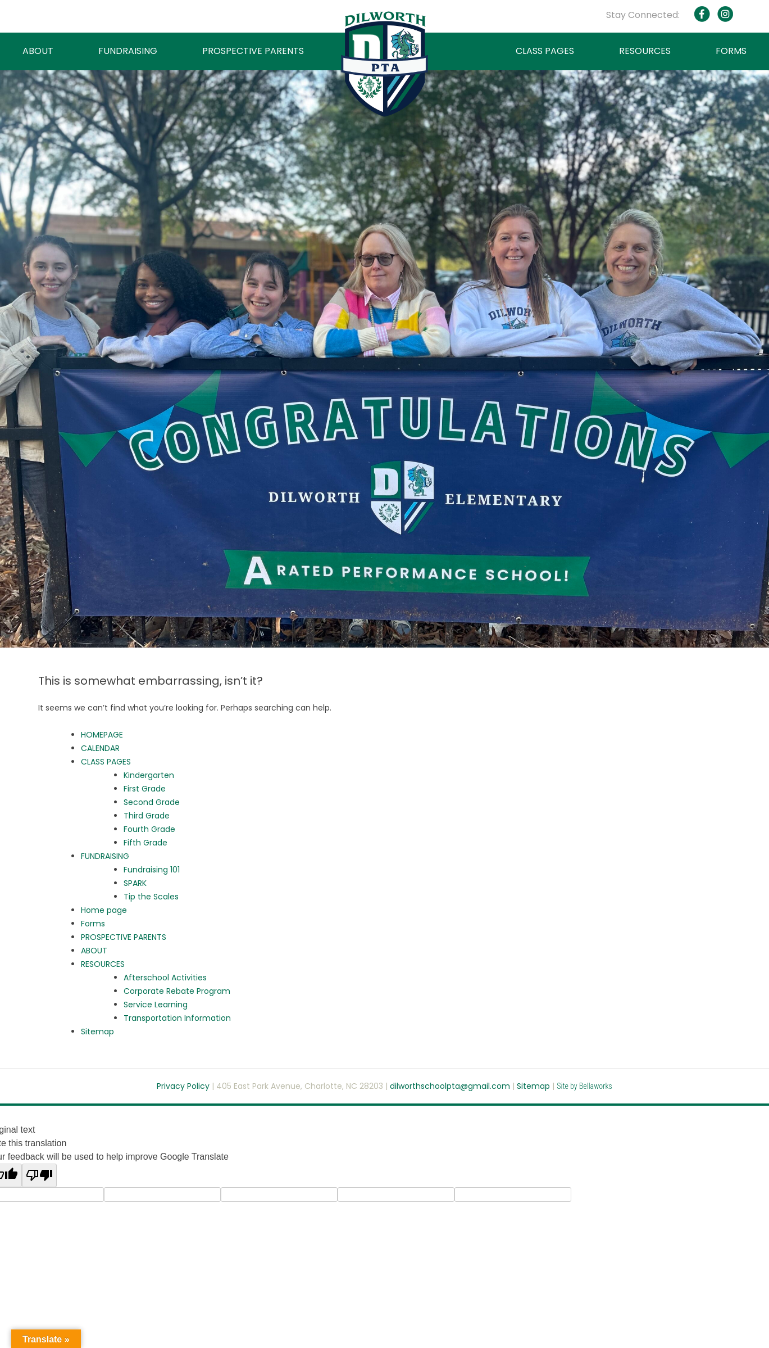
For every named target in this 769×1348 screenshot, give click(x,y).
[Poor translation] (39, 1175)
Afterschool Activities (165, 977)
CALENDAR (100, 748)
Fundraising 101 (152, 869)
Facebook (702, 14)
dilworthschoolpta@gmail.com (451, 1086)
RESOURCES (645, 50)
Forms (93, 923)
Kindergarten (149, 775)
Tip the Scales (151, 896)
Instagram (724, 14)
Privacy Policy (183, 1086)
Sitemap (97, 1031)
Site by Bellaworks (584, 1086)
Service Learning (156, 1004)
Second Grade (152, 802)
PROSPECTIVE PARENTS (253, 50)
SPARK (135, 883)
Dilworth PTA (384, 64)
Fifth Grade (145, 842)
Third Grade (147, 815)
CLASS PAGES (545, 50)
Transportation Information (177, 1018)
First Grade (145, 788)
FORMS (731, 50)
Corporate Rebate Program (177, 991)
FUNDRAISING (127, 50)
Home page (104, 910)
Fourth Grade (149, 829)
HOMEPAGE (102, 734)
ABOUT (37, 50)
